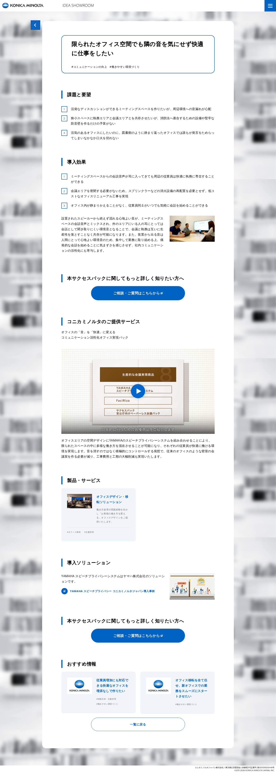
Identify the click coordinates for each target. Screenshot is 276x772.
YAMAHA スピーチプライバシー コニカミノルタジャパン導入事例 (112, 591)
